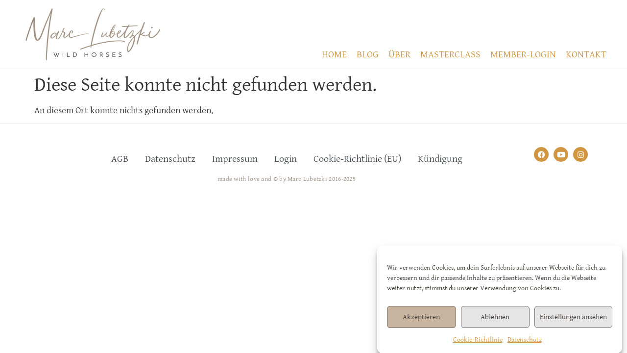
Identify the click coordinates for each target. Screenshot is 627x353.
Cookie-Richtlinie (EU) (357, 159)
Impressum (235, 159)
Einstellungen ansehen (573, 320)
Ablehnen (495, 320)
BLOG (368, 54)
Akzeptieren (421, 320)
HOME (334, 54)
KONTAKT (586, 54)
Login (285, 159)
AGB (119, 159)
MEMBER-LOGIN (523, 54)
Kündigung (440, 159)
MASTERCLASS (450, 54)
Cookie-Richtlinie (478, 343)
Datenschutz (524, 343)
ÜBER (399, 54)
